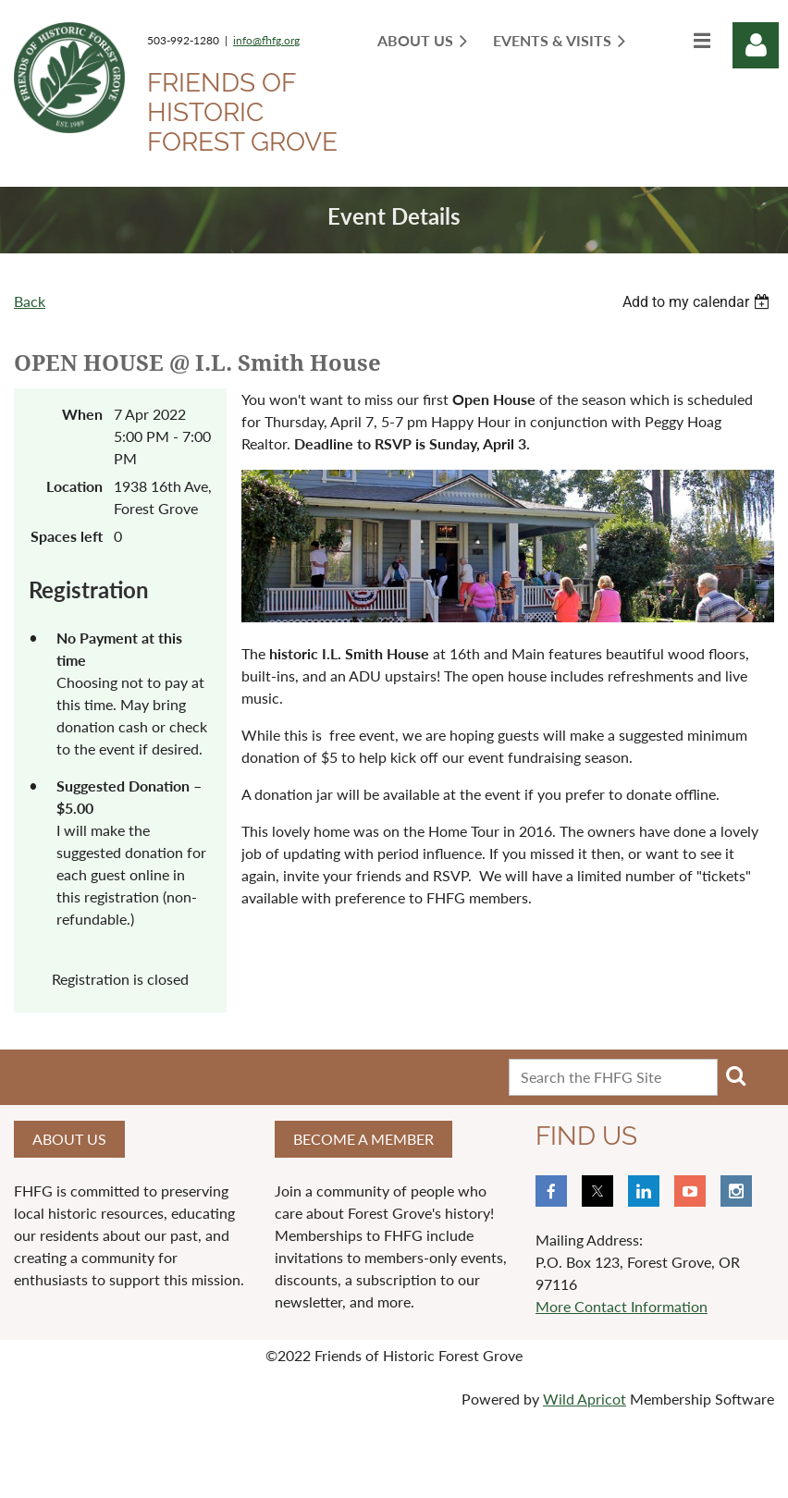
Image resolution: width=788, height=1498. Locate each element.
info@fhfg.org (266, 40)
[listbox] (698, 301)
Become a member (363, 1139)
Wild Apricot (584, 1398)
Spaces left (67, 536)
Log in (756, 45)
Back (29, 301)
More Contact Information (622, 1306)
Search (735, 1075)
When (82, 414)
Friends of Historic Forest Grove (242, 112)
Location (74, 486)
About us (69, 1139)
